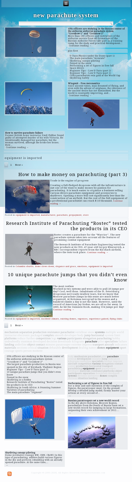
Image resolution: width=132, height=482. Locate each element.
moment (37, 350)
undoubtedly (12, 341)
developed (39, 341)
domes (101, 347)
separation (25, 332)
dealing (83, 347)
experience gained (98, 319)
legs (54, 338)
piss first (73, 51)
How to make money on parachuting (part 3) (72, 174)
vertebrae (81, 332)
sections (22, 347)
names (93, 347)
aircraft (109, 344)
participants (74, 338)
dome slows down (44, 266)
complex (48, 335)
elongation (89, 338)
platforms (11, 338)
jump (87, 335)
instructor (11, 335)
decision (52, 341)
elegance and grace (66, 266)
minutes (51, 344)
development (70, 347)
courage (10, 350)
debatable (55, 347)
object (31, 344)
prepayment (75, 215)
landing (9, 344)
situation (42, 347)
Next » (19, 165)
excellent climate (50, 319)
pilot (101, 341)
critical (32, 347)
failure (123, 341)
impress (87, 344)
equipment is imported (28, 215)
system (109, 335)
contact (40, 344)
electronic (24, 335)
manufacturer (48, 215)
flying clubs (116, 319)
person (28, 350)
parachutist (68, 332)
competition (43, 338)
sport (123, 347)
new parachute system (66, 15)
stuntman (26, 341)
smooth (59, 335)
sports (19, 350)
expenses (83, 319)
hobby (116, 338)
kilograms (78, 341)
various (62, 338)
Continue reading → (80, 45)
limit (117, 335)
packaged (36, 335)
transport (98, 344)
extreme (77, 344)
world (120, 332)
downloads (64, 341)
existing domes (68, 319)
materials (10, 347)
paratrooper (63, 344)
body (81, 335)
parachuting (104, 338)
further (30, 338)
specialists (111, 341)
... (70, 395)
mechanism (12, 332)
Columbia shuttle (25, 266)
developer (70, 335)
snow (91, 332)
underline (21, 344)
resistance (53, 332)
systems (100, 332)
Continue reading (97, 252)
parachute (62, 215)
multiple (111, 332)
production (40, 332)
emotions (82, 266)
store (86, 215)
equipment (112, 347)
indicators (121, 344)
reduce (21, 338)
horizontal (97, 335)
